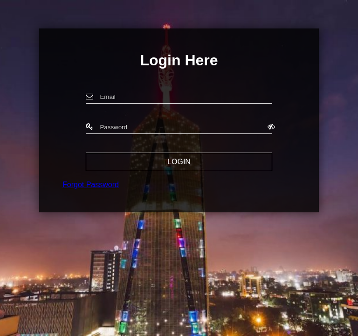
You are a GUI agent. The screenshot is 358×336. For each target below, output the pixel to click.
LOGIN (179, 162)
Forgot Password (90, 185)
